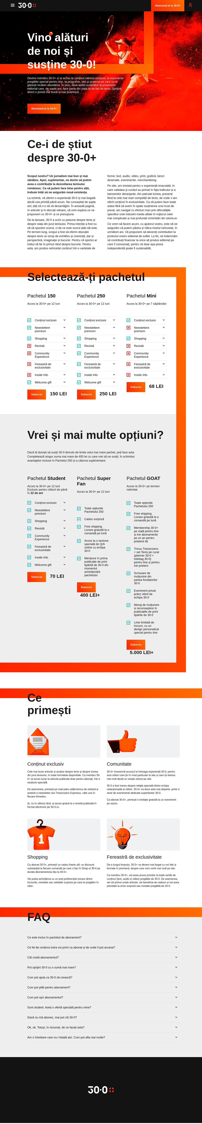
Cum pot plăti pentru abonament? (48, 987)
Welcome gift (39, 382)
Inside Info (37, 375)
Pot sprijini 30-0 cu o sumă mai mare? (51, 967)
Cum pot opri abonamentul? (45, 997)
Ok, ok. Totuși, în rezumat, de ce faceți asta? (55, 1027)
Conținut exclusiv (42, 320)
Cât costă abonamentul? (43, 957)
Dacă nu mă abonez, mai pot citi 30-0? (52, 1017)
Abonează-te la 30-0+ (167, 5)
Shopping (37, 339)
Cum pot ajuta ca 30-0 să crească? (49, 977)
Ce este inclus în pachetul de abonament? (54, 937)
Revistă (35, 346)
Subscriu (36, 394)
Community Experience (38, 354)
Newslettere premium (38, 329)
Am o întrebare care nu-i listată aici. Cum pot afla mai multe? (66, 1037)
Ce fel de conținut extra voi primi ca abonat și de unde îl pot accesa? (71, 947)
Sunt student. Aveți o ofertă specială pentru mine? (59, 1007)
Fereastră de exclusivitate (39, 365)
